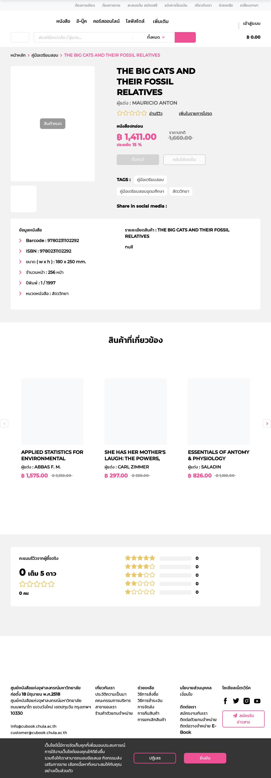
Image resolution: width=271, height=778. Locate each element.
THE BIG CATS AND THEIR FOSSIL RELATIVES (112, 55)
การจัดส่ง (146, 706)
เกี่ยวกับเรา (105, 687)
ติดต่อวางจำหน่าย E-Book (198, 729)
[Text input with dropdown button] (83, 37)
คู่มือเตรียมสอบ (44, 55)
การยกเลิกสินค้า (152, 719)
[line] (193, 206)
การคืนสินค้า (148, 713)
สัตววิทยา (181, 191)
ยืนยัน (205, 758)
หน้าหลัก (18, 55)
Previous (4, 423)
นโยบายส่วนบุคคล (196, 687)
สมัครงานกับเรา (193, 713)
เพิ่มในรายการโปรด (201, 113)
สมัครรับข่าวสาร (243, 719)
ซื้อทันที (138, 159)
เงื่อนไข (186, 694)
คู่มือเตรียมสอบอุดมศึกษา (142, 191)
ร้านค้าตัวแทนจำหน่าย (114, 713)
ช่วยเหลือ (146, 687)
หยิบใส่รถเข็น (184, 159)
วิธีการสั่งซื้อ (148, 694)
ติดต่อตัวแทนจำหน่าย (198, 719)
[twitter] (183, 206)
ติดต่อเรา (188, 706)
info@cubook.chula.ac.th (33, 726)
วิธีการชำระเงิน (150, 700)
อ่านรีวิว (155, 113)
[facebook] (174, 206)
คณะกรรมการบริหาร (113, 700)
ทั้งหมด (153, 37)
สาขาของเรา (105, 706)
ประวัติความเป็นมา (111, 694)
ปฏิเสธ (155, 758)
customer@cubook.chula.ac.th (39, 732)
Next (267, 423)
